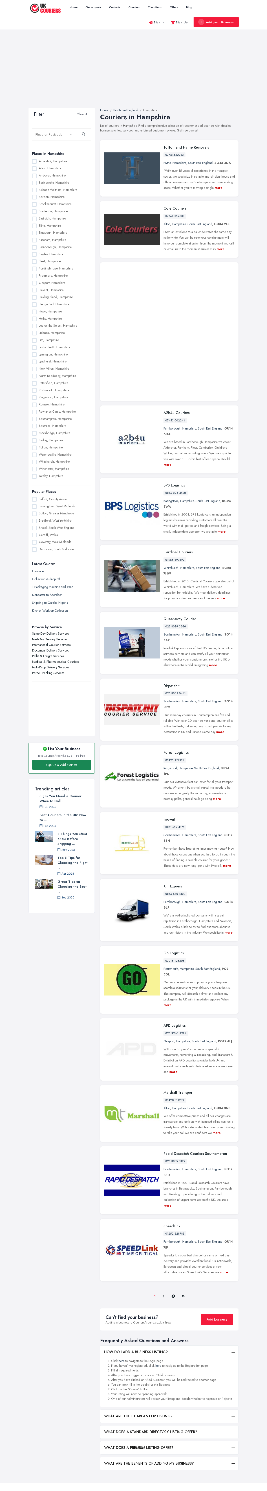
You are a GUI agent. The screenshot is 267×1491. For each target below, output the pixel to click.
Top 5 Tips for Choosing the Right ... (72, 862)
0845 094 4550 (175, 396)
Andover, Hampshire (52, 175)
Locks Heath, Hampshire (54, 347)
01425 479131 (174, 663)
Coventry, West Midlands (55, 542)
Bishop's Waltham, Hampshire (58, 190)
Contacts (114, 7)
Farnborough (172, 331)
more (218, 188)
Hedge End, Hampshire (54, 304)
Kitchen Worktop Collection (50, 610)
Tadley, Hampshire (51, 440)
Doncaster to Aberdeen (47, 595)
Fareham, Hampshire (52, 240)
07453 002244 (175, 323)
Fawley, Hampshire (51, 254)
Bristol (176, 1442)
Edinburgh (213, 1417)
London (212, 1462)
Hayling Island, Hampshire (56, 297)
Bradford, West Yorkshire (55, 520)
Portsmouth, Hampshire (54, 390)
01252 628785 (174, 1136)
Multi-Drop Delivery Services (50, 667)
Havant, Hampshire (51, 290)
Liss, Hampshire (49, 340)
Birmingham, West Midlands (57, 506)
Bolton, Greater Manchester (57, 513)
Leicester (212, 1447)
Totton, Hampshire (51, 447)
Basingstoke (170, 403)
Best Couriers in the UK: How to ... (63, 817)
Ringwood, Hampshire (53, 397)
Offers (174, 7)
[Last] (183, 1199)
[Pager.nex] (173, 1199)
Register (87, 1447)
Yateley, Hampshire (51, 476)
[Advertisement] (133, 74)
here (121, 1263)
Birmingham (180, 1420)
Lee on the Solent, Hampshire (58, 325)
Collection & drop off (46, 579)
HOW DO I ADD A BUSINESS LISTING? (136, 1254)
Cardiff (176, 1450)
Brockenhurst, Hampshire (55, 204)
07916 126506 (175, 864)
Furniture (38, 571)
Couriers (134, 7)
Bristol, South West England (57, 527)
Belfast (176, 1412)
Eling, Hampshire (50, 225)
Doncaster (178, 1464)
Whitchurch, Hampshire (54, 461)
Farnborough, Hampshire (55, 247)
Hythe (167, 163)
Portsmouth (170, 871)
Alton (166, 224)
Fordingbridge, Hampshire (56, 268)
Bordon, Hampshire (51, 197)
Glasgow (213, 1425)
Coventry (178, 1457)
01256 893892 (175, 462)
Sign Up (179, 22)
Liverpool (213, 1454)
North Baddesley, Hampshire (57, 375)
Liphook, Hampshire (52, 332)
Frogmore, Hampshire (53, 275)
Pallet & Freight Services (48, 656)
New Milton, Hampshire (54, 368)
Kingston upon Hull (219, 1432)
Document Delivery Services (50, 650)
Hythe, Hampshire (50, 318)
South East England (200, 163)
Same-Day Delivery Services (50, 633)
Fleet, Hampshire (50, 261)
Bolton (176, 1427)
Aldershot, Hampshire (53, 161)
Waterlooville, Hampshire (55, 454)
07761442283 (174, 155)
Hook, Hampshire (50, 311)
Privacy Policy (91, 1462)
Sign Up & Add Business (61, 764)
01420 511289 (174, 1003)
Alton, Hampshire (50, 168)
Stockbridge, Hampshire (54, 433)
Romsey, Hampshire (51, 404)
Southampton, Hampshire (55, 418)
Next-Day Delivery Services (49, 639)
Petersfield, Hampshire (53, 383)
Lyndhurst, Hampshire (52, 361)
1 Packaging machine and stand (52, 587)
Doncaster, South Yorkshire (56, 549)
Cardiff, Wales (48, 535)
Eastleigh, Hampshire (52, 218)
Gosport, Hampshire (52, 283)
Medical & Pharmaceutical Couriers (55, 661)
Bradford (178, 1435)
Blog (189, 7)
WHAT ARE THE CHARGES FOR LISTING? (138, 1318)
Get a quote (93, 7)
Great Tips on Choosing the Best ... (72, 886)
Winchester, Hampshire (54, 468)
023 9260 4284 (175, 936)
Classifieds (155, 7)
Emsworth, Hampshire (53, 232)
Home (73, 7)
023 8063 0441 (175, 596)
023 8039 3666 (175, 529)
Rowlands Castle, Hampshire (57, 411)
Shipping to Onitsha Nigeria (50, 602)
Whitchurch (171, 470)
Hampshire (179, 163)
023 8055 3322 (175, 1064)
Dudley (211, 1410)
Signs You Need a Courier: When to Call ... (61, 798)
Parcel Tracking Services (48, 673)
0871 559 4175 (175, 730)
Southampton (172, 537)
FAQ (85, 1455)
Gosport (168, 944)
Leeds (210, 1439)
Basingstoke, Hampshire (54, 182)
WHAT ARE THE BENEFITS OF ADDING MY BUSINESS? (149, 1366)
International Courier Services (51, 645)
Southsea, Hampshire (52, 425)
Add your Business (216, 22)
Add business (217, 1222)
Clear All (83, 114)
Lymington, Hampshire (53, 354)
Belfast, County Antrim (53, 499)
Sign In (156, 22)
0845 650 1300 (175, 797)
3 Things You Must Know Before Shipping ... (72, 838)
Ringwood (170, 671)
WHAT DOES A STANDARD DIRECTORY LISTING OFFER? (150, 1334)
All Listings (89, 1418)
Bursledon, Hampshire (53, 211)
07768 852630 (175, 216)
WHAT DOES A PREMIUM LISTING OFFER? (138, 1350)
